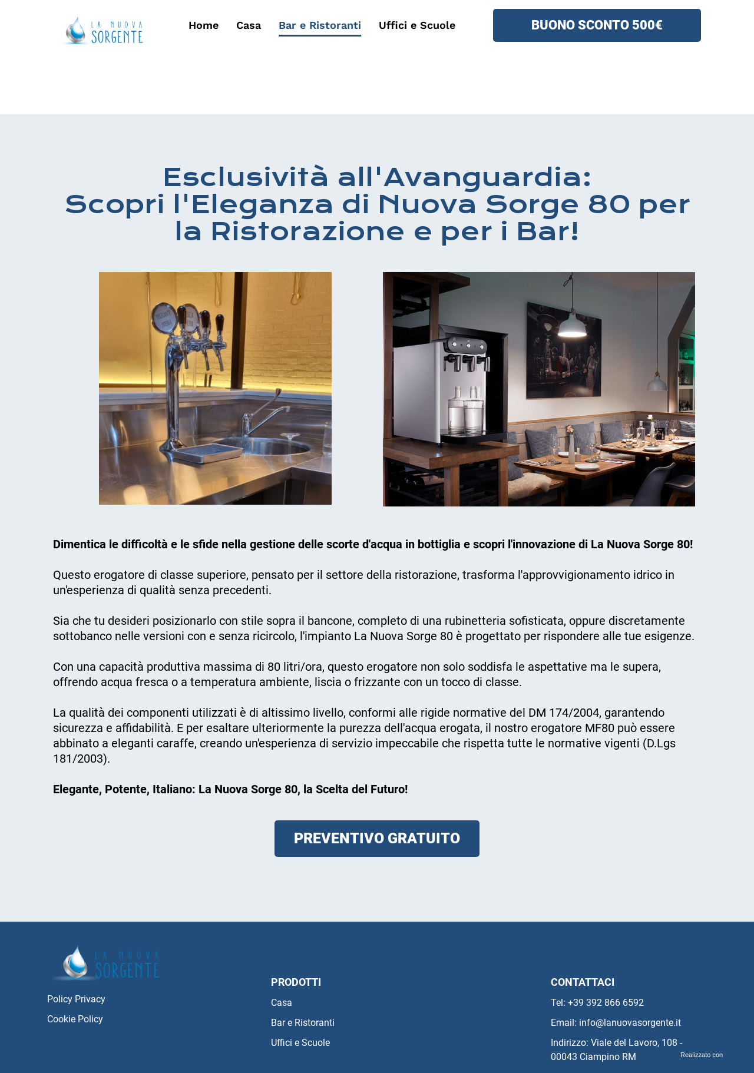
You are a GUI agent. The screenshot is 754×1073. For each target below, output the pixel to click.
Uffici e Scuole (417, 25)
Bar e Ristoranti (320, 25)
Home (203, 25)
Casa (248, 25)
